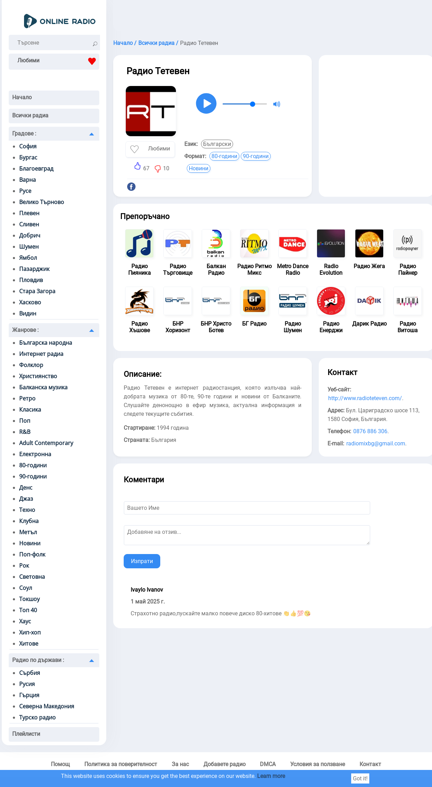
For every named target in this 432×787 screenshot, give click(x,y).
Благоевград (36, 168)
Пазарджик (34, 269)
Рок (24, 565)
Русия (27, 684)
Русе (25, 191)
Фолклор (31, 365)
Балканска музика (43, 387)
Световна (32, 576)
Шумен (29, 246)
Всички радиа (30, 115)
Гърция (29, 695)
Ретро (27, 398)
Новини (29, 543)
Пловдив (31, 280)
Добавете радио (224, 764)
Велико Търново (41, 202)
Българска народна (45, 342)
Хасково (30, 302)
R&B (24, 432)
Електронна (35, 454)
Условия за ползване (317, 764)
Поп (24, 420)
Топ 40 (28, 610)
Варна (27, 180)
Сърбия (29, 673)
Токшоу (29, 599)
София (28, 146)
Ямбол (28, 258)
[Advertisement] (376, 107)
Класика (30, 409)
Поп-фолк (32, 554)
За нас (180, 764)
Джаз (26, 498)
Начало (22, 97)
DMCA (268, 764)
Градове (24, 133)
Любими (58, 61)
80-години (33, 465)
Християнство (38, 376)
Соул (25, 588)
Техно (27, 510)
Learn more (271, 776)
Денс (25, 487)
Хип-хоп (30, 632)
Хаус (25, 621)
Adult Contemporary (46, 443)
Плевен (29, 213)
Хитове (28, 643)
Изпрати (142, 561)
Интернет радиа (41, 354)
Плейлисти (26, 734)
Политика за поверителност (120, 764)
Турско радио (37, 717)
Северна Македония (46, 706)
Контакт (370, 764)
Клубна (29, 521)
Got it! (360, 778)
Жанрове (25, 330)
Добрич (29, 235)
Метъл (28, 532)
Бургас (28, 157)
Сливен (29, 224)
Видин (27, 313)
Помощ (60, 764)
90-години (33, 476)
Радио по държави (38, 660)
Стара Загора (37, 291)
